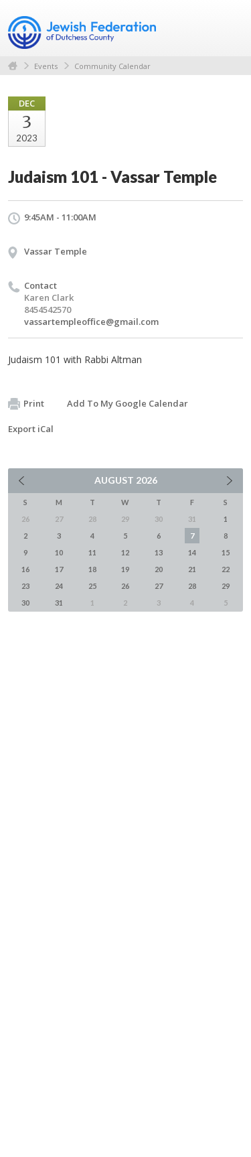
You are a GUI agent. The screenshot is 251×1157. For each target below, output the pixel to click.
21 (192, 569)
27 (159, 586)
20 (159, 569)
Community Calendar (112, 66)
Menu (227, 28)
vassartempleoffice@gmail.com (91, 322)
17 (59, 569)
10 (59, 552)
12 (125, 552)
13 (159, 552)
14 (192, 552)
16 (25, 569)
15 (226, 552)
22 (226, 569)
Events (46, 66)
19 (125, 569)
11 (92, 552)
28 (192, 586)
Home (12, 66)
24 (59, 586)
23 (25, 586)
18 (92, 569)
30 (25, 602)
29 (226, 586)
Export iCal (31, 429)
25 (92, 586)
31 (59, 602)
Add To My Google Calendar (127, 403)
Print (26, 404)
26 (125, 586)
